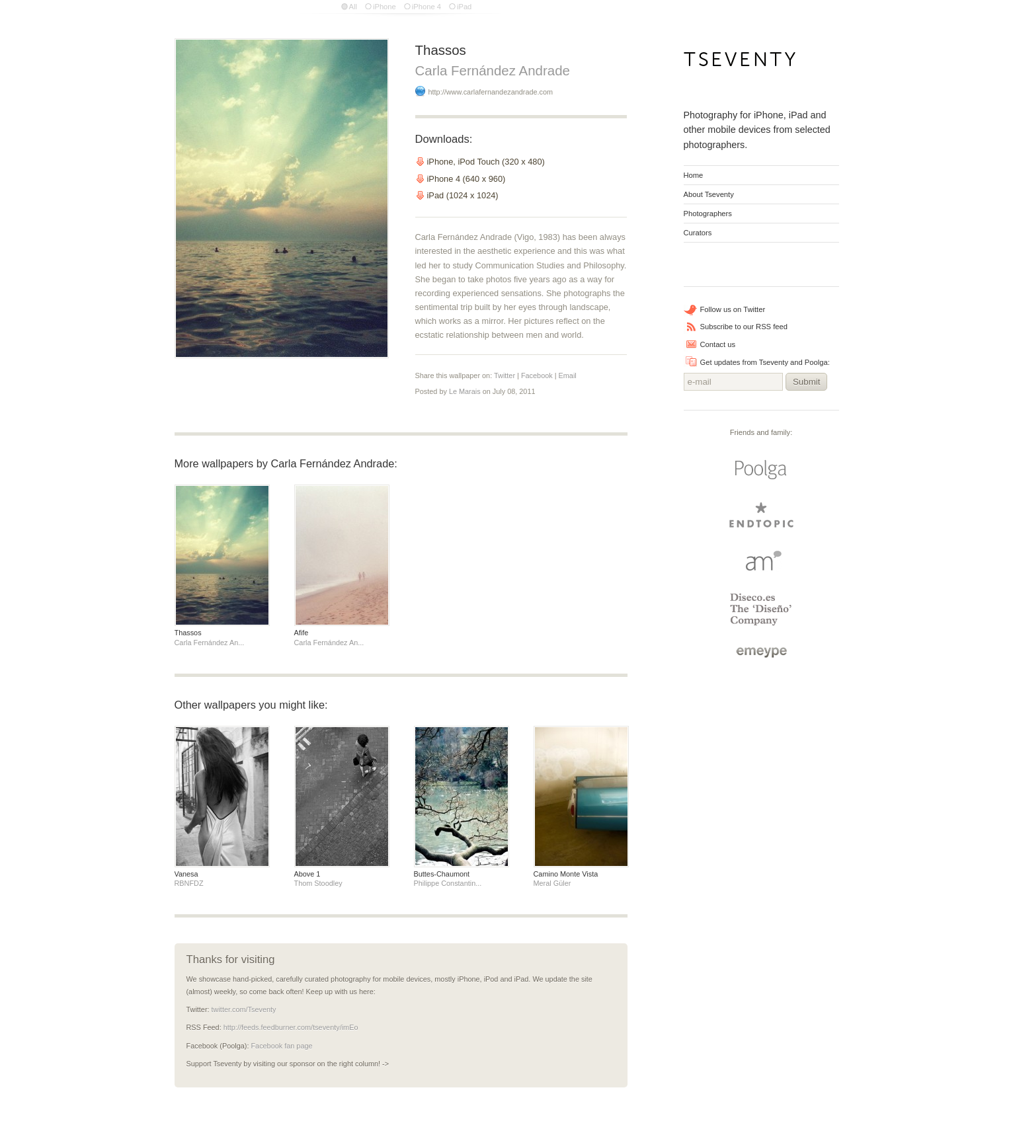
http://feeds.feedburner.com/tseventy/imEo (290, 1027)
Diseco (761, 609)
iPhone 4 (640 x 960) (466, 179)
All (353, 7)
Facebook (537, 375)
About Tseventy (709, 194)
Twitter (504, 375)
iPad (464, 7)
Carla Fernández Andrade (492, 70)
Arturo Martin (761, 560)
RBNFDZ (189, 883)
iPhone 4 (426, 7)
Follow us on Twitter (733, 309)
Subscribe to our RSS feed (744, 327)
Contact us (717, 344)
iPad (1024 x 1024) (463, 195)
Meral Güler (552, 883)
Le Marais (465, 391)
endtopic (761, 515)
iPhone (384, 7)
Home (694, 175)
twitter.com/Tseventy (244, 1009)
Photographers (708, 213)
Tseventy (740, 63)
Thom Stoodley (318, 883)
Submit (806, 382)
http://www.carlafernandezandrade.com (491, 92)
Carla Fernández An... (210, 643)
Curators (698, 233)
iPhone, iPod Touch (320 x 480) (486, 162)
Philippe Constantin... (448, 883)
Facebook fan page (281, 1046)
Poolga (761, 470)
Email (568, 375)
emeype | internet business (761, 652)
